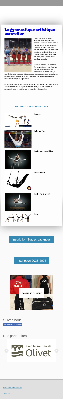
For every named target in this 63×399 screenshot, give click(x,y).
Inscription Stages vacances (31, 239)
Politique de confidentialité (12, 388)
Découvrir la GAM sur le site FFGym (31, 106)
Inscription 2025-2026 (31, 260)
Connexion (6, 393)
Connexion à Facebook (13, 325)
